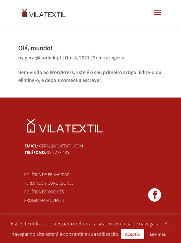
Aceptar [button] (132, 234)
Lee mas (158, 234)
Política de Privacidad (47, 174)
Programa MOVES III (44, 200)
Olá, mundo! (35, 47)
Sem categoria (108, 57)
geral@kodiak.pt (43, 57)
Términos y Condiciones (49, 183)
